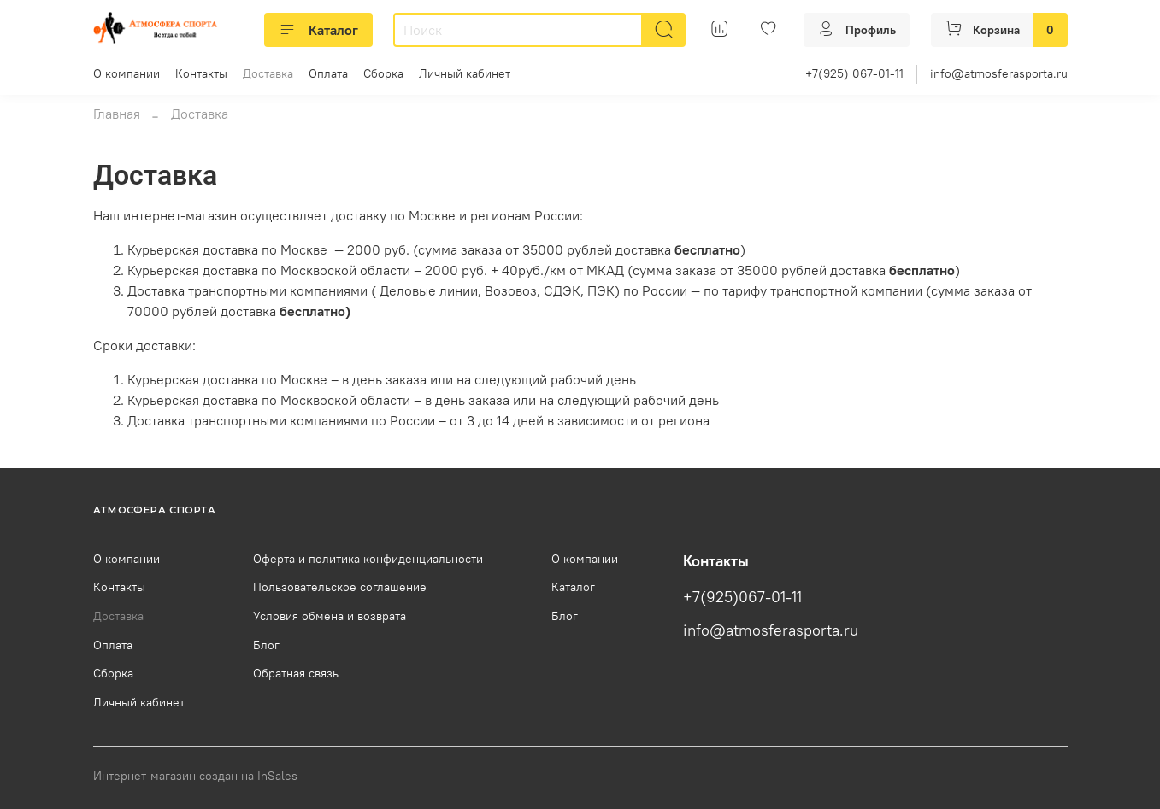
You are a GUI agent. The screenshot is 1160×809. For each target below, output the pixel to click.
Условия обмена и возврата (329, 616)
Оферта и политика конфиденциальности (368, 558)
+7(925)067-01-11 (742, 597)
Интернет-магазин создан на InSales (195, 775)
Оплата (328, 73)
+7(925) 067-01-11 (854, 73)
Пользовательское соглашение (340, 587)
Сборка (383, 73)
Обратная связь (296, 673)
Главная (116, 113)
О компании (126, 73)
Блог (266, 645)
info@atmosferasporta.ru (999, 73)
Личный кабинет (464, 73)
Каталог (318, 29)
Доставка (268, 73)
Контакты (201, 73)
